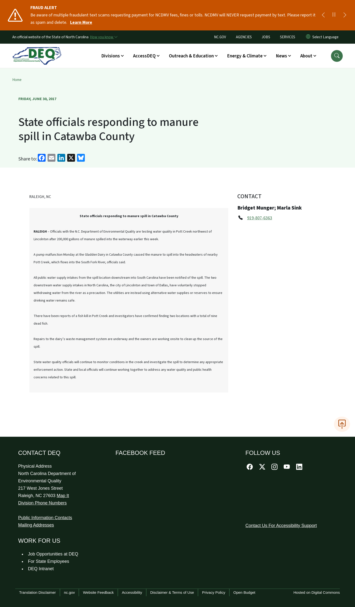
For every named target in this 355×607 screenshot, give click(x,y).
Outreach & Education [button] (191, 56)
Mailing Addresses (36, 525)
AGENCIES (244, 37)
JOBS (266, 37)
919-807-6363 (259, 218)
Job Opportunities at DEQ (53, 554)
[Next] (344, 15)
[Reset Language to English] (308, 37)
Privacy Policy (213, 592)
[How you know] (103, 37)
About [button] (306, 56)
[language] (326, 37)
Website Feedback (98, 592)
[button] (337, 56)
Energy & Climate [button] (245, 56)
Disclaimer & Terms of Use (172, 592)
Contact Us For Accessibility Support (281, 525)
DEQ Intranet (41, 568)
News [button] (281, 56)
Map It (63, 495)
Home (17, 79)
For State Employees (48, 561)
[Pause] (334, 15)
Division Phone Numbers (42, 503)
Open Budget (244, 592)
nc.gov (69, 592)
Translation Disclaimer (37, 592)
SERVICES (287, 37)
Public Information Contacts (45, 517)
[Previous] (323, 15)
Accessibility (132, 592)
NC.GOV (220, 37)
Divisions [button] (110, 56)
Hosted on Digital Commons (316, 592)
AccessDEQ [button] (144, 56)
